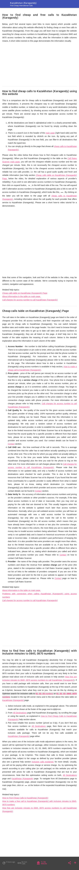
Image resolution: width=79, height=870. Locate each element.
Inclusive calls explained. (43, 762)
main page (50, 133)
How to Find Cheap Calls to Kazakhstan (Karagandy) (25, 798)
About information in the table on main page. (21, 296)
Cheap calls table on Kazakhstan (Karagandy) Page (24, 293)
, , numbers (44, 693)
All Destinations (20, 713)
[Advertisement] (39, 64)
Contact (11, 444)
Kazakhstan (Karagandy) (13, 700)
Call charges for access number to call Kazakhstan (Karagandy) (30, 300)
